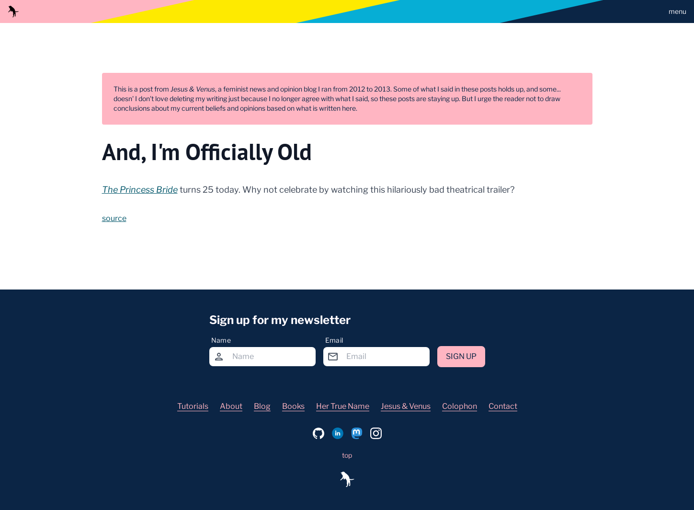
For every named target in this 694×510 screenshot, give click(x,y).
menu (677, 11)
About (231, 406)
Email (334, 340)
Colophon (459, 406)
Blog (262, 406)
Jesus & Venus (406, 406)
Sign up (461, 356)
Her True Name (342, 406)
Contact (503, 406)
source (114, 218)
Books (293, 406)
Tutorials (192, 406)
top (347, 455)
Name (221, 340)
